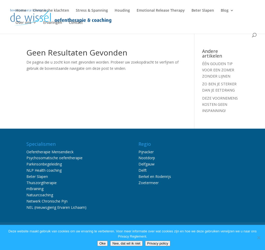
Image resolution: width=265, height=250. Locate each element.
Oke (102, 243)
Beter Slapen (203, 11)
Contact (76, 23)
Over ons (23, 23)
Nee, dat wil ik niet (126, 243)
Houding (122, 11)
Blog (225, 11)
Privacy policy (157, 243)
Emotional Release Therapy (161, 11)
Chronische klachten (51, 11)
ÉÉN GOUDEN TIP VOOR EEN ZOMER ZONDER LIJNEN (218, 70)
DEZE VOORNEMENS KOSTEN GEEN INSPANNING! (220, 104)
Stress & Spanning (92, 11)
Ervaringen (52, 23)
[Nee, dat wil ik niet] (258, 237)
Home (21, 11)
